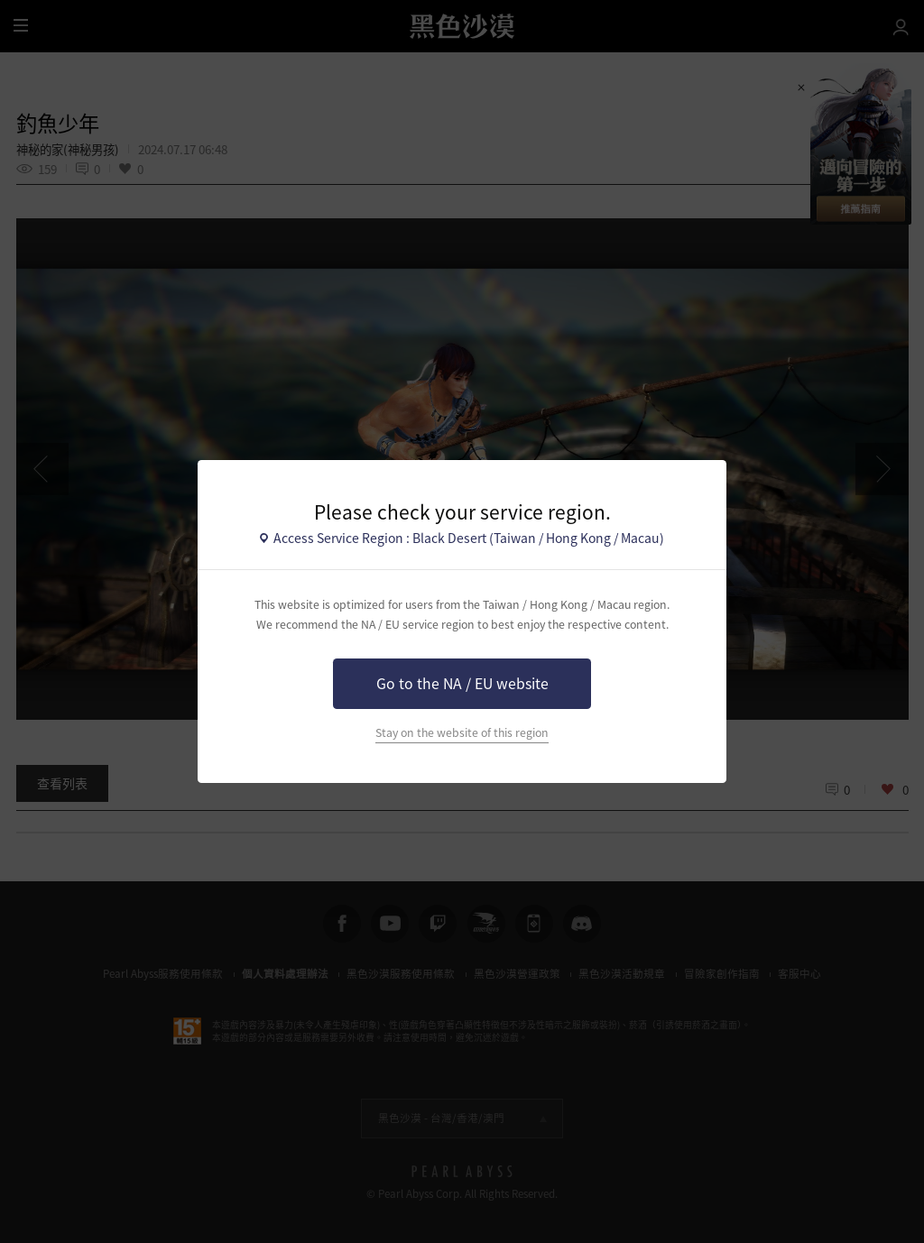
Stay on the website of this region (462, 732)
